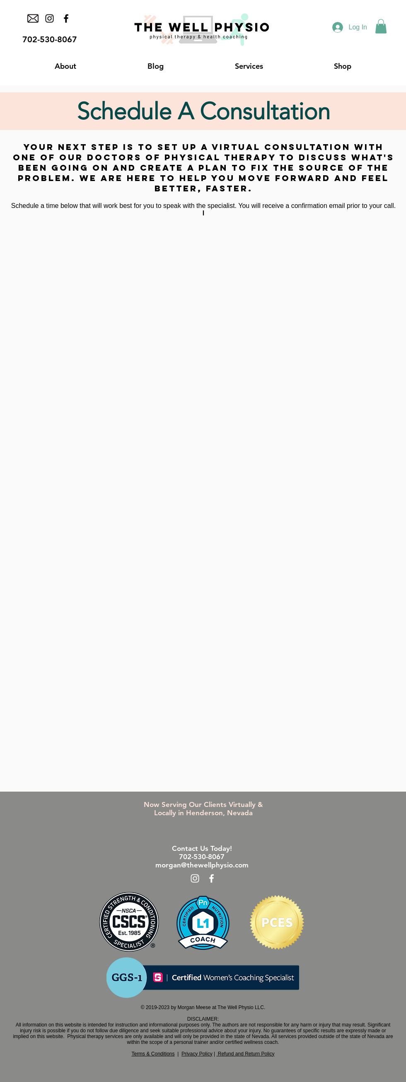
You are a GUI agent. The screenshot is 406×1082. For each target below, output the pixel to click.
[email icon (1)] (33, 18)
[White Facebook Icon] (211, 878)
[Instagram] (49, 18)
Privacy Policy (197, 1054)
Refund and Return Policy (245, 1054)
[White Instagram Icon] (195, 878)
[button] (381, 26)
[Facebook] (66, 18)
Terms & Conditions (152, 1054)
